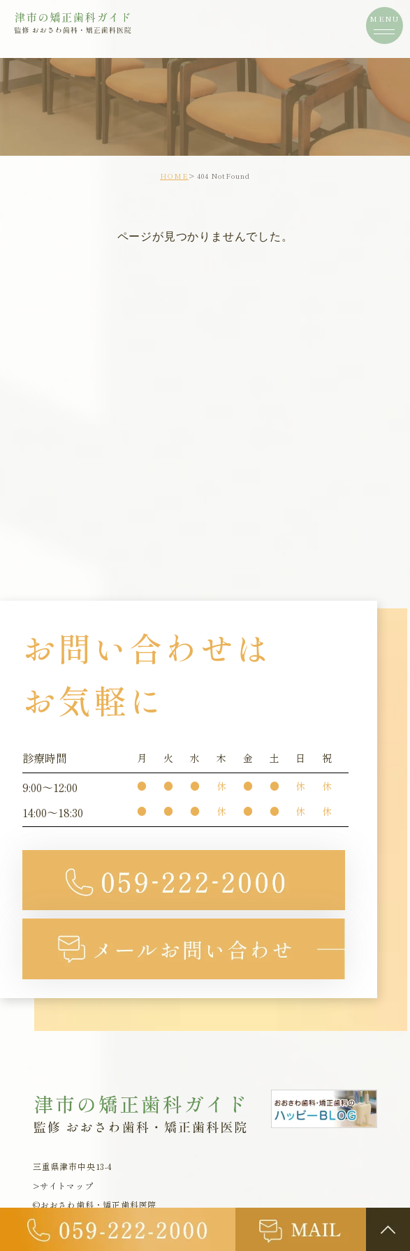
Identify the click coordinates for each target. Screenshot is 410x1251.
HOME (174, 175)
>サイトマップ (63, 1186)
